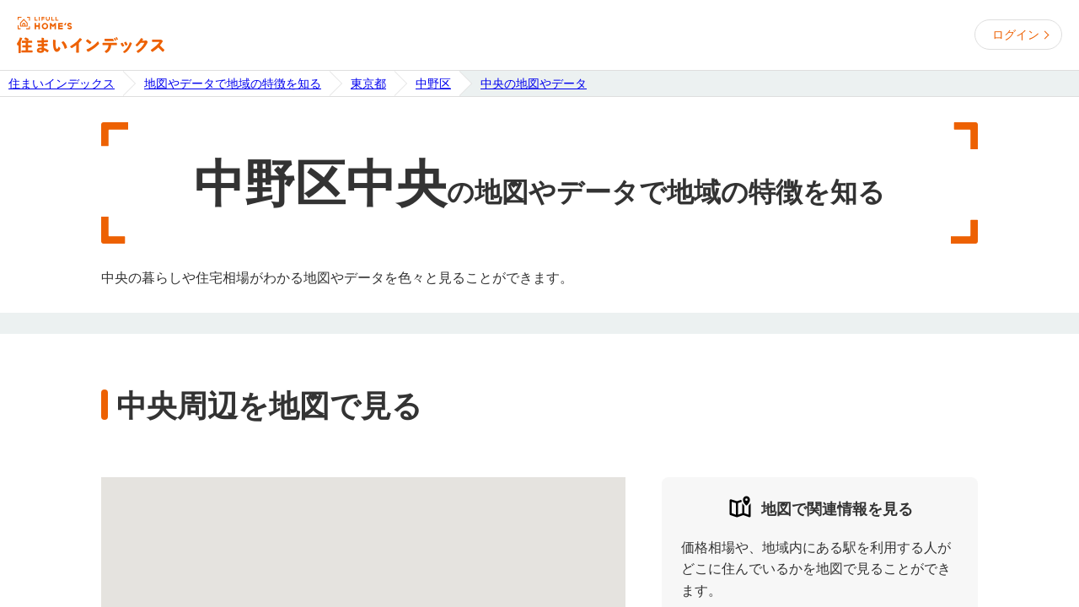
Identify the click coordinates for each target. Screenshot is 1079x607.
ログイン (1015, 34)
